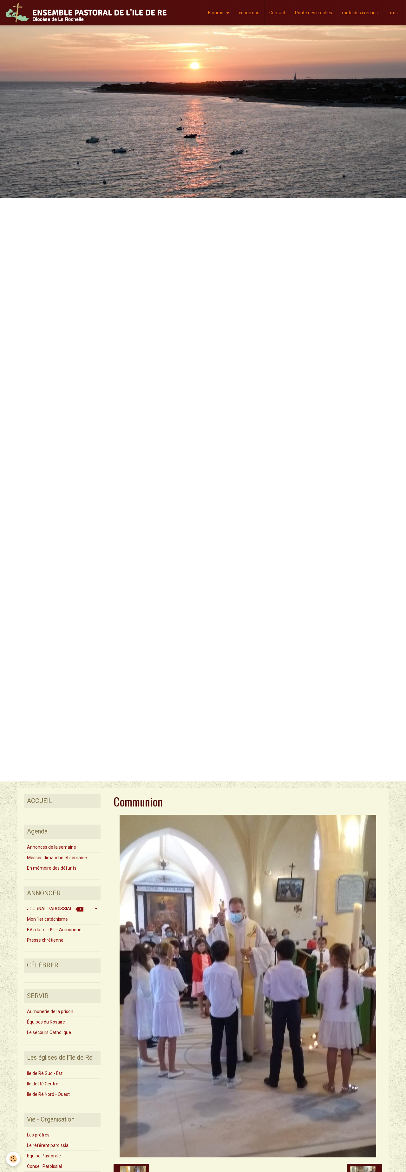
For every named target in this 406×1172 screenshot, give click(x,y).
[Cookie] (13, 1159)
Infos (393, 12)
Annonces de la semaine (51, 847)
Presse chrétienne (45, 940)
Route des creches (313, 12)
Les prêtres (38, 1134)
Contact (277, 12)
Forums (216, 12)
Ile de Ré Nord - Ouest (48, 1094)
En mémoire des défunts (51, 868)
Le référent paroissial (48, 1145)
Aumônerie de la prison (50, 1011)
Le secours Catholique (49, 1032)
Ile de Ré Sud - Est (44, 1073)
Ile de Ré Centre (42, 1083)
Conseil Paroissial (44, 1166)
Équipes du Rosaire (46, 1021)
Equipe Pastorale (44, 1155)
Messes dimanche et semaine (57, 857)
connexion (249, 12)
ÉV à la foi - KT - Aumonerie (54, 929)
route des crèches (360, 12)
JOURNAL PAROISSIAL (55, 909)
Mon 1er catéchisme (47, 919)
